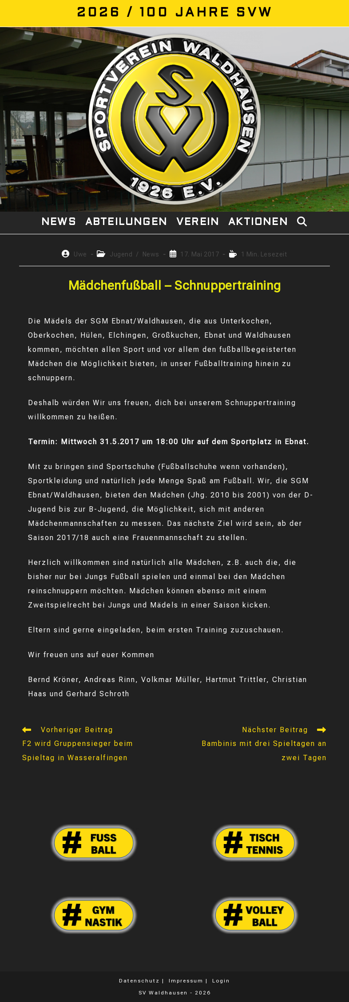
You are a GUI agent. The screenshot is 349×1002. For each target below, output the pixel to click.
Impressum (186, 981)
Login (221, 981)
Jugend (121, 254)
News (151, 254)
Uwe (80, 254)
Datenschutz (139, 981)
